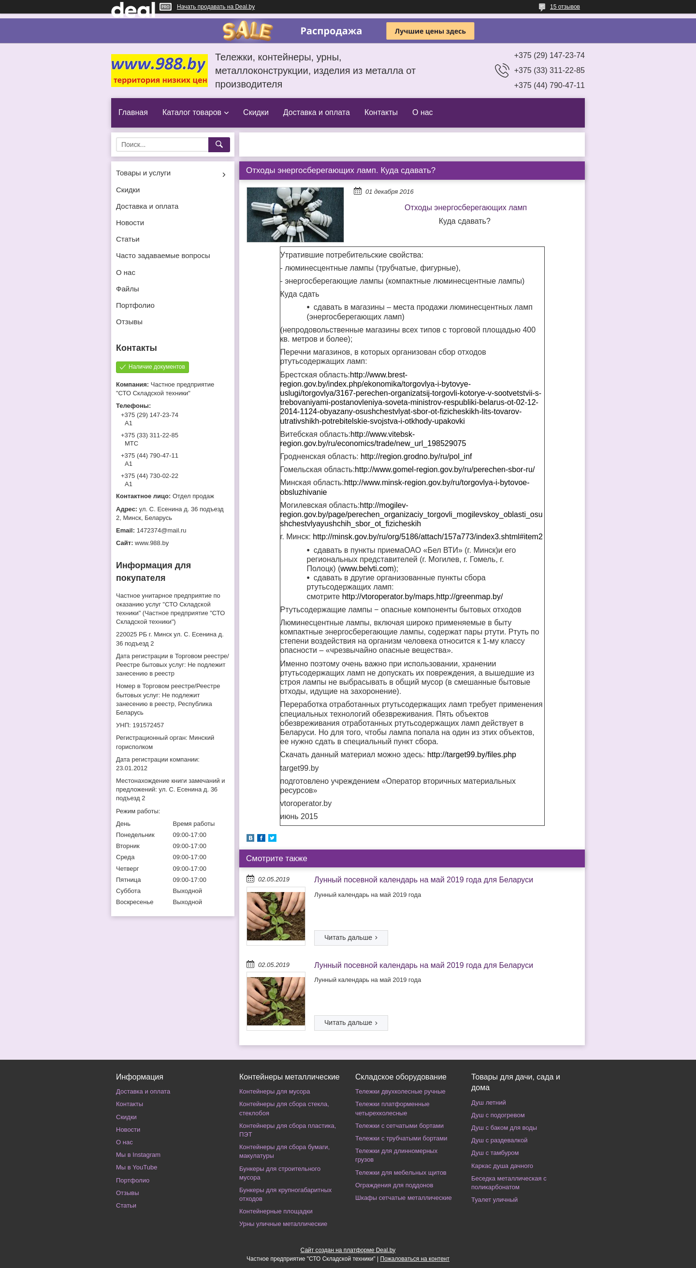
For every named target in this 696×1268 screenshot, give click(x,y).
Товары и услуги (143, 173)
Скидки (256, 112)
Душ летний (488, 1102)
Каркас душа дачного (502, 1165)
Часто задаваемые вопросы (163, 255)
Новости (130, 222)
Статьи (128, 239)
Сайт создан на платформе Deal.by (348, 1250)
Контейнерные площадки (276, 1211)
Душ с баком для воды (504, 1127)
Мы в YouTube (136, 1167)
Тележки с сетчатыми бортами (399, 1125)
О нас (422, 112)
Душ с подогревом (498, 1115)
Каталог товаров (191, 112)
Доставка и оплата (316, 112)
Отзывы (129, 321)
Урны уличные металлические (283, 1223)
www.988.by (152, 543)
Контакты (381, 112)
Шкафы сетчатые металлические (403, 1197)
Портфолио (135, 305)
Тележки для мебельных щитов (401, 1172)
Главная (133, 112)
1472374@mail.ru (162, 530)
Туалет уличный (494, 1199)
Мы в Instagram (138, 1154)
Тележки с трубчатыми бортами (401, 1138)
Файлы (127, 289)
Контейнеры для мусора (274, 1091)
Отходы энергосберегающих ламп (466, 207)
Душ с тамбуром (495, 1152)
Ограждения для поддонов (394, 1185)
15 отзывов (565, 6)
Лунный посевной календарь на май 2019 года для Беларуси (423, 880)
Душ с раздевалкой (499, 1140)
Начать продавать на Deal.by (216, 6)
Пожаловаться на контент (415, 1258)
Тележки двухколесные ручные (400, 1091)
